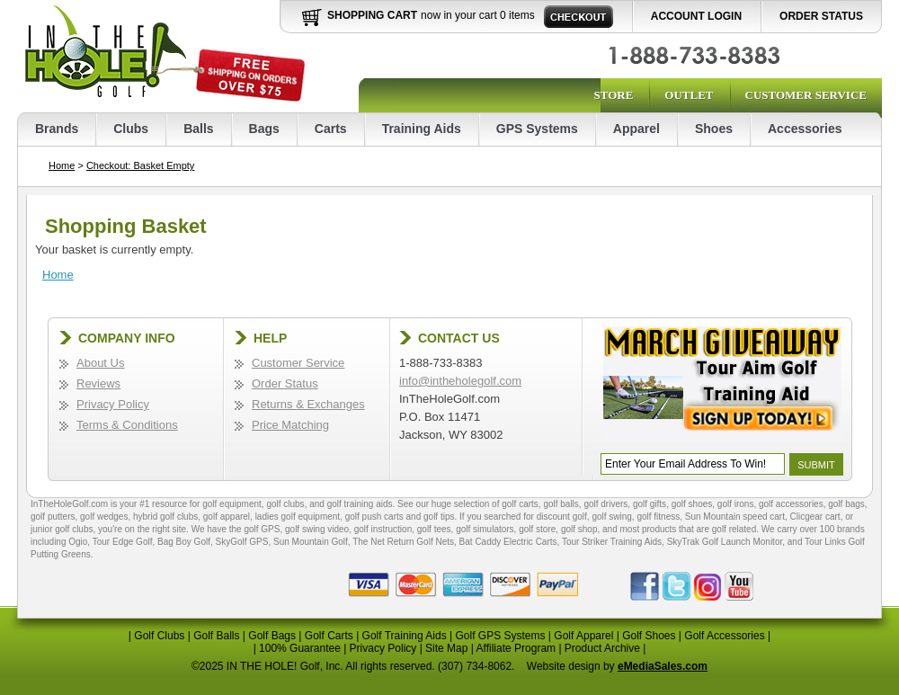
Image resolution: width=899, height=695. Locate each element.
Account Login (696, 16)
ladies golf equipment (298, 516)
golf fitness (658, 516)
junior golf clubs (62, 529)
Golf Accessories (724, 635)
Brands (56, 128)
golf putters (53, 516)
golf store (537, 529)
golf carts (520, 504)
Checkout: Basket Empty (140, 165)
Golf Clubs (159, 635)
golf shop (579, 529)
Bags (264, 128)
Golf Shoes (648, 635)
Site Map (446, 648)
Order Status (821, 16)
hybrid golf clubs (165, 516)
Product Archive (602, 648)
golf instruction (383, 529)
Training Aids (421, 128)
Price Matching (290, 425)
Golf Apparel (583, 635)
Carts (331, 128)
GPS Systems (537, 128)
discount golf (562, 516)
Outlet (688, 95)
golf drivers (605, 504)
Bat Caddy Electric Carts (508, 542)
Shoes (714, 128)
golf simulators (484, 529)
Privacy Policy (112, 404)
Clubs (130, 128)
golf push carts (374, 516)
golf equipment (232, 504)
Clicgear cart (815, 516)
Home (62, 165)
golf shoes (692, 504)
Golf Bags (272, 635)
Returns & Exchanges (308, 404)
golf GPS (262, 529)
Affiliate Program (516, 648)
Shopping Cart (372, 15)
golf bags (846, 504)
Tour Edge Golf (123, 542)
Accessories (805, 128)
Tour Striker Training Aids (612, 542)
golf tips (438, 516)
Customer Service (806, 95)
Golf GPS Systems (500, 635)
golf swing (611, 516)
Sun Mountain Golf (310, 542)
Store (613, 95)
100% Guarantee (300, 648)
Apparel (636, 128)
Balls (198, 128)
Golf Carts (329, 635)
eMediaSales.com (663, 666)
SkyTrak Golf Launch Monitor (725, 542)
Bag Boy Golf (183, 542)
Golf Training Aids (404, 635)
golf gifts (649, 504)
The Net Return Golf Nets (403, 542)
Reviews (98, 383)
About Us (100, 363)
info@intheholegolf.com (460, 381)
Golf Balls (216, 635)
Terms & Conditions (127, 425)
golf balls (560, 504)
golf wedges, (106, 516)
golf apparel (226, 516)
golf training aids (360, 504)
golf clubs (285, 504)
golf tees (434, 529)
